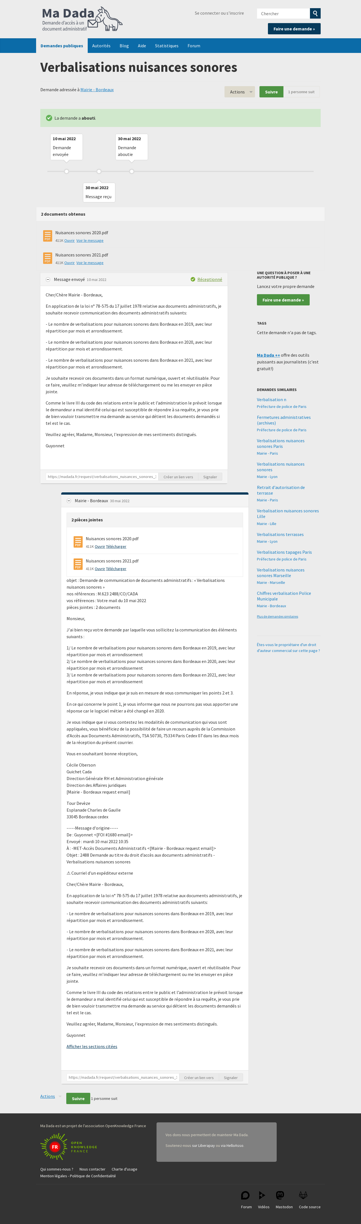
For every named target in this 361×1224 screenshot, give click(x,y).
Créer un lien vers (178, 476)
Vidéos (264, 1200)
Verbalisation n (271, 399)
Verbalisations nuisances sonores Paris (281, 443)
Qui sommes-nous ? (56, 1169)
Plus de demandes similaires (277, 616)
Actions (237, 92)
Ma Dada (82, 19)
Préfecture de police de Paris (282, 406)
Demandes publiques (62, 45)
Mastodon (284, 1200)
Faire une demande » (294, 29)
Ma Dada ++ (268, 355)
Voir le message (90, 240)
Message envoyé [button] (70, 279)
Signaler (210, 476)
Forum (194, 45)
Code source (310, 1200)
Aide (142, 45)
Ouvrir (69, 240)
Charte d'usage (124, 1169)
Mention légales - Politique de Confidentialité (78, 1175)
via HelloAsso (232, 1145)
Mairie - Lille (266, 523)
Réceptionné (209, 279)
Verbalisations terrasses (280, 534)
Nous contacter (92, 1169)
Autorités (101, 45)
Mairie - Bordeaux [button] (92, 500)
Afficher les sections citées (92, 1046)
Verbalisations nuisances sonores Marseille (281, 572)
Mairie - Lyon (267, 476)
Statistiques (167, 45)
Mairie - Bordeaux (97, 89)
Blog (124, 45)
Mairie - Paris (267, 453)
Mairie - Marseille (271, 582)
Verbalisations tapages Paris (284, 552)
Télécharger (116, 546)
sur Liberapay (203, 1145)
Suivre (271, 92)
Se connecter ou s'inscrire (219, 13)
